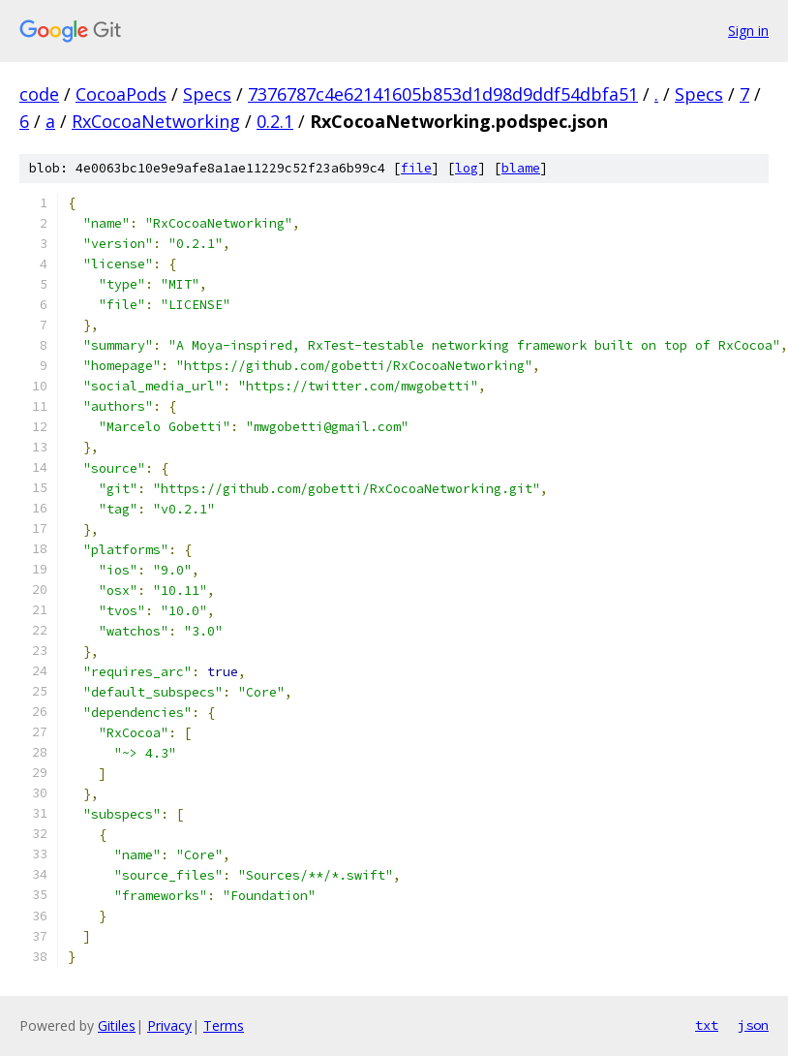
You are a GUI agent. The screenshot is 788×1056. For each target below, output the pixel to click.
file (416, 168)
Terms (223, 1025)
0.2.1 (275, 121)
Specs (207, 94)
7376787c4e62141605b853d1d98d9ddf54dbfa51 (443, 94)
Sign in (748, 30)
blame (520, 168)
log (466, 168)
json (753, 1025)
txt (706, 1025)
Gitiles (117, 1025)
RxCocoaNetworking (156, 121)
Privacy (169, 1025)
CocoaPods (121, 94)
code (39, 94)
